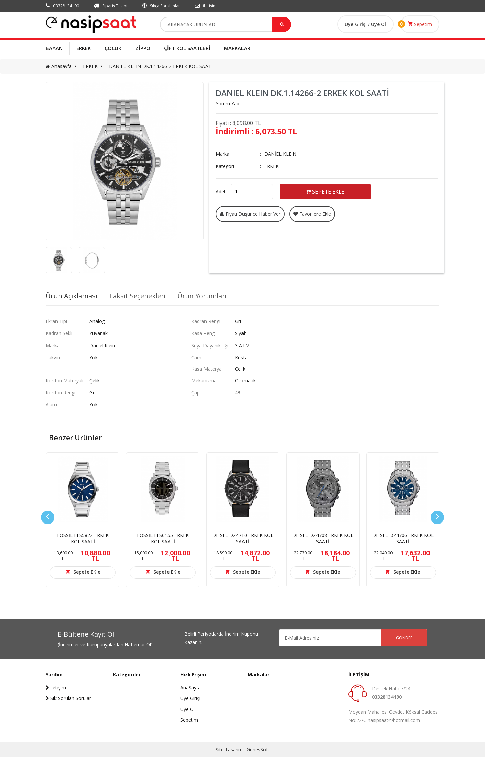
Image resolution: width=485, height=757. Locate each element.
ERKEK (83, 48)
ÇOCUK (113, 48)
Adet (221, 191)
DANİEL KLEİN (280, 154)
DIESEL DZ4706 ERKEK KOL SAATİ (403, 538)
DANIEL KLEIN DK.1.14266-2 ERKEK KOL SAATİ (161, 66)
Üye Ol (378, 24)
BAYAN (54, 48)
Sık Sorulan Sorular (68, 698)
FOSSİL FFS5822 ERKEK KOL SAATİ (83, 538)
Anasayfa (59, 66)
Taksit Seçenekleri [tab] (137, 296)
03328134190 (62, 6)
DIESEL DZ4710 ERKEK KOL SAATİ (242, 538)
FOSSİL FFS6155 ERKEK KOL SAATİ (163, 538)
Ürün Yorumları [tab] (203, 296)
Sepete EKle (86, 572)
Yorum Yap (227, 103)
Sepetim (420, 24)
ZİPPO (142, 48)
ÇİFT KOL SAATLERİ (187, 48)
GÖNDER (404, 638)
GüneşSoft (258, 749)
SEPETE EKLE (326, 191)
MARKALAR (237, 48)
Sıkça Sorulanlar (161, 6)
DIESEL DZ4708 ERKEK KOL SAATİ (322, 538)
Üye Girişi (356, 24)
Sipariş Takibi (110, 6)
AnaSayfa (190, 687)
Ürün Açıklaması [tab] (72, 296)
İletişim (206, 6)
